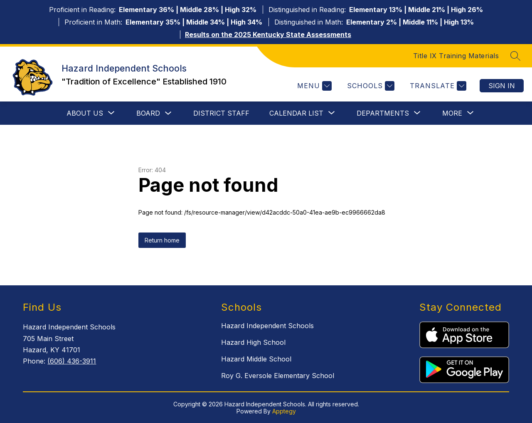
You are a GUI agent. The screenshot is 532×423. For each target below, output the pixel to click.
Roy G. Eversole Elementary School (277, 375)
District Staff (221, 113)
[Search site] (515, 56)
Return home (162, 240)
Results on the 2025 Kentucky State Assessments (268, 34)
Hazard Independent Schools (267, 326)
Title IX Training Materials (456, 56)
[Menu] (313, 86)
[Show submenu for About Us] (84, 113)
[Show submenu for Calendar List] (296, 113)
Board (148, 113)
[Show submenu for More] (452, 113)
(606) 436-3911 (71, 361)
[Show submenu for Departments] (383, 113)
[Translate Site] (437, 86)
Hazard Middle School (256, 359)
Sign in (501, 86)
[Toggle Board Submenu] (168, 113)
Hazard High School (253, 342)
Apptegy (284, 411)
